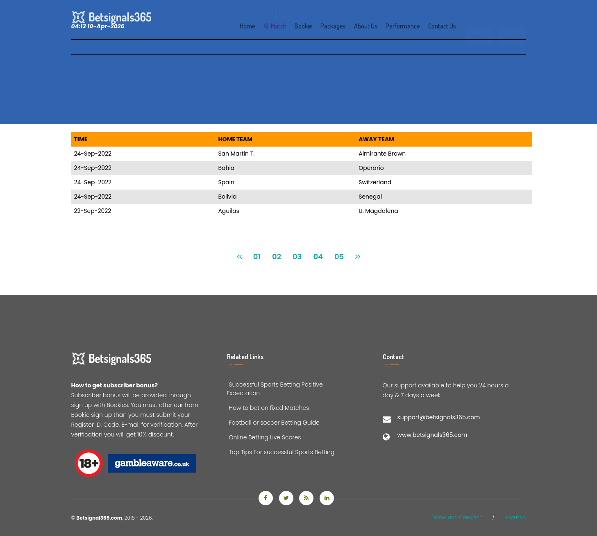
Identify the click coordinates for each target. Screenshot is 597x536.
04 (318, 256)
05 (339, 256)
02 (276, 256)
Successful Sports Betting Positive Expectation (275, 388)
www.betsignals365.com (432, 435)
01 (257, 256)
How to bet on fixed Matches (268, 408)
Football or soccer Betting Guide (273, 422)
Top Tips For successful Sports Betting (281, 452)
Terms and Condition (457, 517)
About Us (515, 517)
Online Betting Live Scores (264, 437)
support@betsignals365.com (438, 417)
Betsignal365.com (99, 517)
